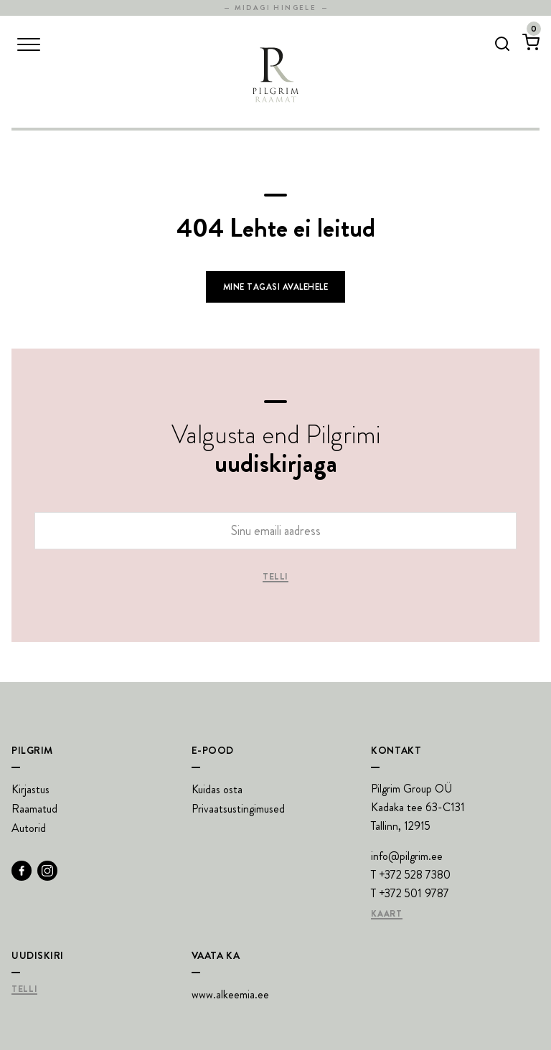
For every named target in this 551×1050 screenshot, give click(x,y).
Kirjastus (30, 789)
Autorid (28, 828)
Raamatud (34, 808)
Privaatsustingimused (238, 808)
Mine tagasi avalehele (275, 286)
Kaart (386, 914)
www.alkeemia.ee (230, 994)
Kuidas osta (217, 789)
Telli (275, 577)
